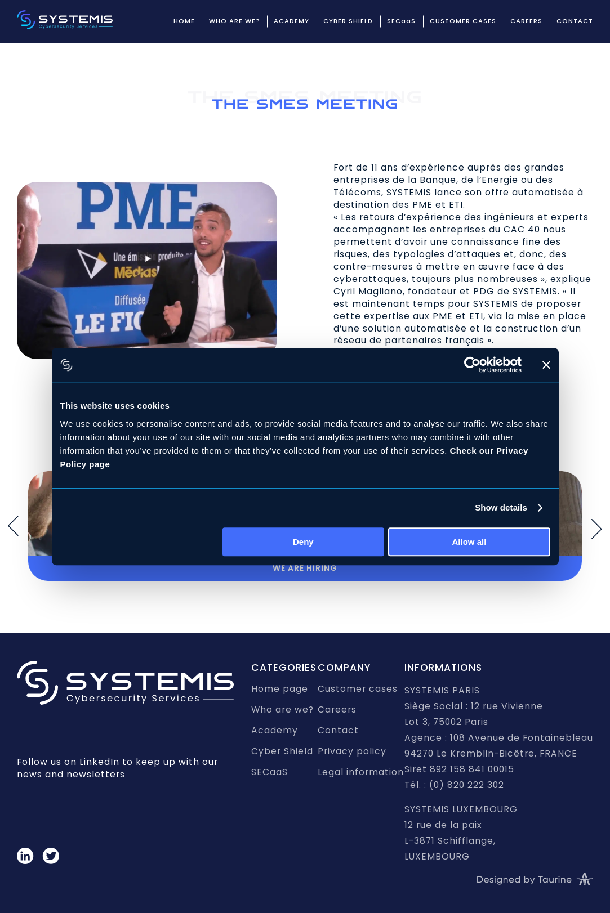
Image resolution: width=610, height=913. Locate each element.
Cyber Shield (282, 751)
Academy (274, 730)
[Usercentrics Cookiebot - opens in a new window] (472, 364)
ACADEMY (291, 20)
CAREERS (526, 20)
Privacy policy (352, 751)
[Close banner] (546, 365)
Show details (501, 507)
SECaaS (401, 20)
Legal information (361, 772)
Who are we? (282, 709)
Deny (303, 542)
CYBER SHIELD (348, 20)
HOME (184, 20)
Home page (279, 689)
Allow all (469, 542)
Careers (337, 709)
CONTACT (574, 20)
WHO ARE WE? (234, 20)
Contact (338, 730)
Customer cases (358, 689)
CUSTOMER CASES (463, 20)
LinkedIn (99, 762)
